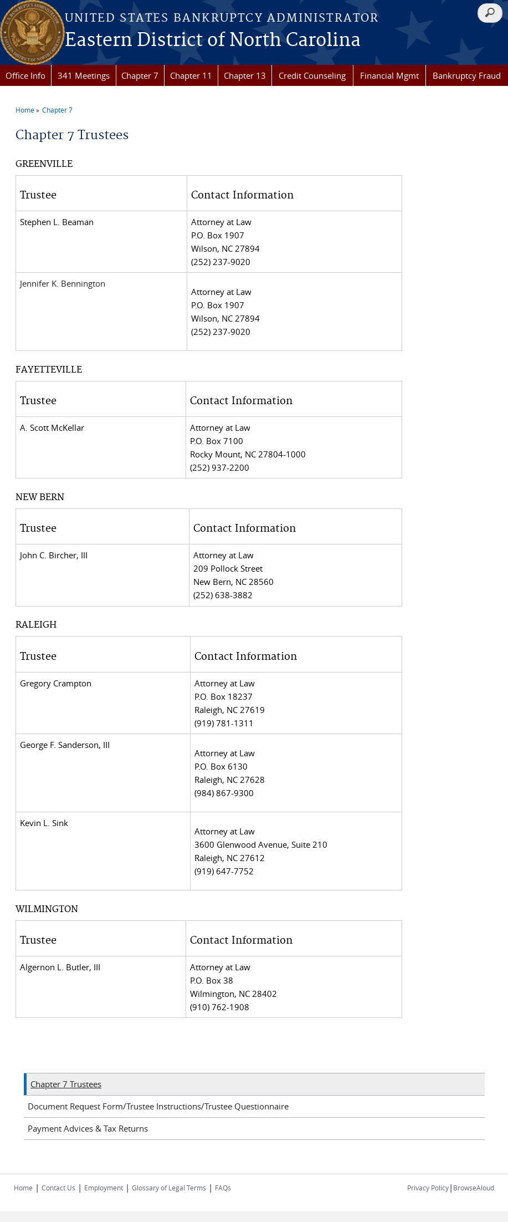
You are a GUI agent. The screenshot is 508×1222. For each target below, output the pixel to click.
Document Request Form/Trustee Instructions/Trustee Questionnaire (158, 1106)
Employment (103, 1187)
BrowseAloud (473, 1187)
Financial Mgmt (389, 75)
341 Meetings (84, 75)
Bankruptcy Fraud (467, 75)
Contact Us (58, 1187)
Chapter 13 (245, 75)
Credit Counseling (312, 75)
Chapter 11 (191, 75)
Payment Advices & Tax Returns (88, 1128)
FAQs (223, 1187)
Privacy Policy (428, 1187)
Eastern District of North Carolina (213, 40)
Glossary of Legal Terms (169, 1187)
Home (25, 109)
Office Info (25, 75)
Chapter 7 (139, 75)
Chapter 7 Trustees (65, 1083)
